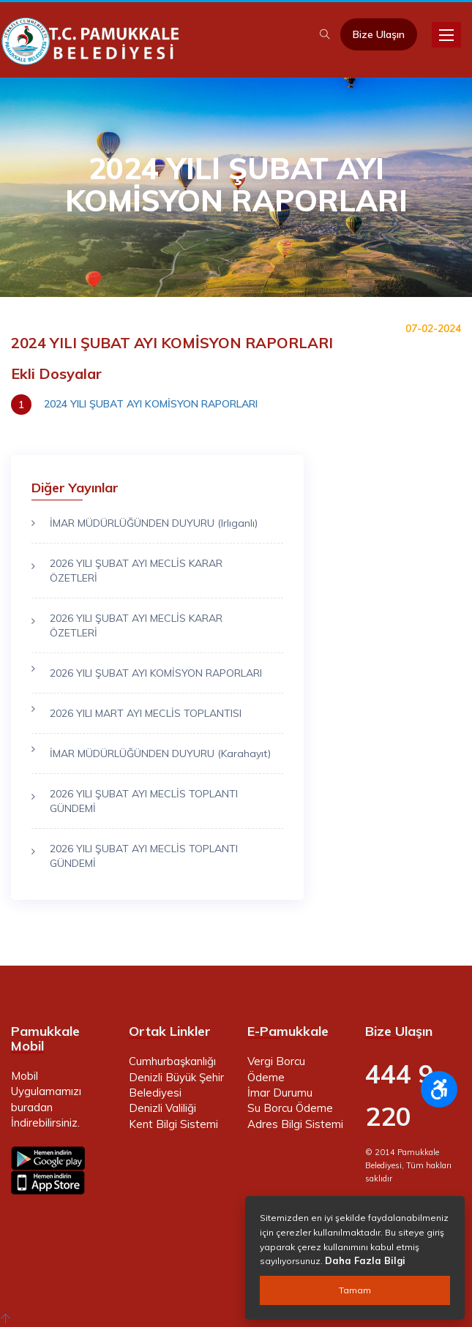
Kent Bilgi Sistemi (173, 1124)
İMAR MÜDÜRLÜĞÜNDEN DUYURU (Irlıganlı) (154, 523)
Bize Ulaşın (379, 34)
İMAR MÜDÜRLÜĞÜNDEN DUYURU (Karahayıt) (160, 753)
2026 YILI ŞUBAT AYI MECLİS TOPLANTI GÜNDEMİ (144, 801)
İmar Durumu (279, 1092)
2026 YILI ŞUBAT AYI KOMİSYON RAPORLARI (156, 673)
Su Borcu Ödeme (290, 1108)
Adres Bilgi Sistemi (295, 1124)
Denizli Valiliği (162, 1108)
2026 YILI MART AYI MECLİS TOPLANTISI (145, 713)
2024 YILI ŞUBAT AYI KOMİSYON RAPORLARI (151, 403)
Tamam (355, 1290)
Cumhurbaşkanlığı (172, 1061)
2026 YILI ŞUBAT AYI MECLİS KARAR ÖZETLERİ (136, 570)
